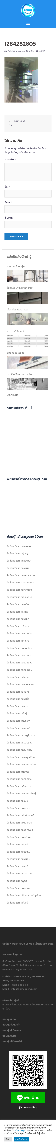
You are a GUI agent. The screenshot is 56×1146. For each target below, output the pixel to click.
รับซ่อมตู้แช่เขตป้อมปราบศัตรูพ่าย (24, 895)
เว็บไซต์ (8, 218)
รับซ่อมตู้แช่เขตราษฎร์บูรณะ (21, 735)
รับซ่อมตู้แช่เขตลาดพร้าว (19, 633)
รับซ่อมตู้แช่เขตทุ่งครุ (17, 553)
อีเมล (8, 202)
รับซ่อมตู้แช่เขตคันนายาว (19, 597)
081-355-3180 (18, 980)
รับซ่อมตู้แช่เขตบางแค (18, 619)
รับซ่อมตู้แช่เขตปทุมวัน (18, 844)
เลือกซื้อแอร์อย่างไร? (17, 309)
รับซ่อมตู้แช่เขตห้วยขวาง (19, 786)
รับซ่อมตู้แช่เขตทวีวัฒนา (19, 561)
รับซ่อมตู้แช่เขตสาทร (17, 706)
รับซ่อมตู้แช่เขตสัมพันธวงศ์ (20, 815)
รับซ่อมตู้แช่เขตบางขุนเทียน (21, 757)
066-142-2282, (22, 976)
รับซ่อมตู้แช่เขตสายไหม (18, 604)
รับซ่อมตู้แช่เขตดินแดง (18, 721)
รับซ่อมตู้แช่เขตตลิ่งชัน (18, 772)
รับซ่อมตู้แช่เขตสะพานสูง (19, 590)
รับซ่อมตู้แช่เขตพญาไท (18, 808)
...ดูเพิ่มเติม (12, 395)
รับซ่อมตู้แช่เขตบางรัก (18, 866)
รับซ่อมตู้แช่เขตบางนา (18, 568)
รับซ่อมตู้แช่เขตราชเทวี (18, 641)
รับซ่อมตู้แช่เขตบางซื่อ (18, 699)
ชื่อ (7, 187)
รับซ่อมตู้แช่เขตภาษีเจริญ (19, 750)
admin (42, 51)
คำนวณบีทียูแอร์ (15, 331)
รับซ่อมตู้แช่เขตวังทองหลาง (21, 582)
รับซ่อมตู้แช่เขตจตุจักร (18, 692)
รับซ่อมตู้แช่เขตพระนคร (18, 888)
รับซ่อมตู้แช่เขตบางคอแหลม (21, 684)
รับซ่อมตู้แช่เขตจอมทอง (19, 655)
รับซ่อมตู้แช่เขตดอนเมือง (19, 648)
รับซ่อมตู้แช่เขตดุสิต (17, 881)
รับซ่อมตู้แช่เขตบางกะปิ (18, 852)
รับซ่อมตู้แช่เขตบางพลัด (19, 728)
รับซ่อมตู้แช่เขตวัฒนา (18, 626)
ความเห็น (10, 159)
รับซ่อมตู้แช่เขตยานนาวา (19, 823)
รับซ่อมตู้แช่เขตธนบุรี (17, 801)
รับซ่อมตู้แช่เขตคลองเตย (19, 670)
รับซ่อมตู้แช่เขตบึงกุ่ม (17, 713)
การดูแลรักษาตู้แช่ (16, 266)
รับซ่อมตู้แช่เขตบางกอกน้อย (21, 764)
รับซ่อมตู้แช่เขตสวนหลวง (19, 662)
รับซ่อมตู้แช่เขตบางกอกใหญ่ (21, 793)
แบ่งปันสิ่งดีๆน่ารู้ (19, 256)
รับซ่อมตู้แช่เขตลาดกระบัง (20, 830)
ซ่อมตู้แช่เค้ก (9, 1019)
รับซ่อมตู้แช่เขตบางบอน (19, 546)
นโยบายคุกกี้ (20, 1130)
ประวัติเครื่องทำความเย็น (19, 374)
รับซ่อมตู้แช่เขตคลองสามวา (21, 575)
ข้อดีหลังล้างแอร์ (15, 353)
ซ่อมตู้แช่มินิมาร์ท (11, 1025)
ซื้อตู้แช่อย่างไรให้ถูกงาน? (20, 288)
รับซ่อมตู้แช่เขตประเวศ (18, 677)
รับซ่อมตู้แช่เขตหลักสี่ (17, 612)
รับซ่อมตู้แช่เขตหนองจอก (20, 873)
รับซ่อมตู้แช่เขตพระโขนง (19, 837)
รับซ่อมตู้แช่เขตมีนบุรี (17, 903)
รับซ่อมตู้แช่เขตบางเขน (18, 859)
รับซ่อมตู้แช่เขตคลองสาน (19, 779)
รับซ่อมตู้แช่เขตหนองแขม (19, 743)
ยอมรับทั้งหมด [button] (21, 1139)
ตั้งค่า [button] (8, 1139)
